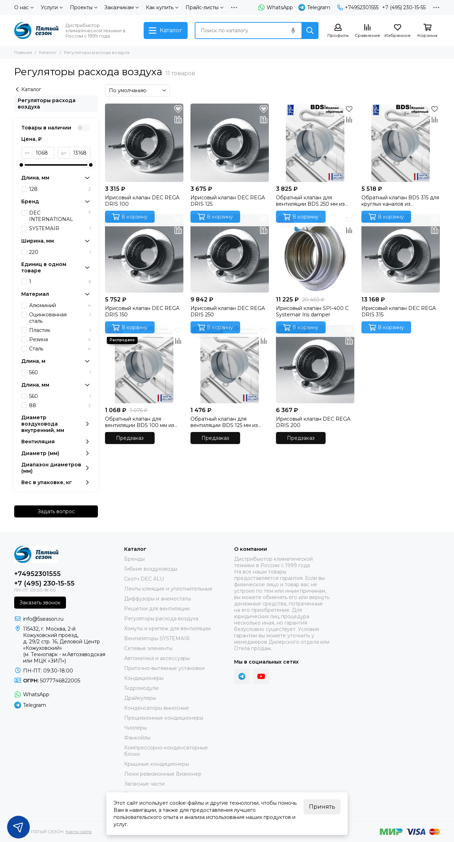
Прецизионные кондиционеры (163, 718)
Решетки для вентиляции (157, 608)
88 (60, 405)
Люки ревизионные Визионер (162, 774)
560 (60, 372)
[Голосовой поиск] (293, 30)
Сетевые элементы (148, 648)
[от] (43, 153)
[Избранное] (397, 31)
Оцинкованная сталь (60, 317)
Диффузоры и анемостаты (157, 599)
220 (60, 252)
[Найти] (310, 30)
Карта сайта (79, 831)
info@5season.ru (43, 619)
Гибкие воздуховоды (150, 569)
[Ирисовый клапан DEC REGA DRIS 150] (144, 253)
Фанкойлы (137, 738)
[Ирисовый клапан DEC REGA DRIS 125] (229, 143)
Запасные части (144, 784)
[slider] (21, 164)
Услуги (52, 7)
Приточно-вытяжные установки (164, 668)
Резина (60, 339)
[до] (80, 153)
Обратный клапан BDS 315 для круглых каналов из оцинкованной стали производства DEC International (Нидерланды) (400, 200)
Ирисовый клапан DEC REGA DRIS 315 (398, 311)
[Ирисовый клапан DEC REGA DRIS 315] (400, 253)
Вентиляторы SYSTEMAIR (157, 638)
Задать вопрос (56, 511)
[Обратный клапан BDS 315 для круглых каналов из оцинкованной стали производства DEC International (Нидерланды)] (400, 143)
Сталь (60, 348)
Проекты (84, 7)
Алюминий (60, 305)
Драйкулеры (140, 698)
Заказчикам (121, 7)
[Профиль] (338, 31)
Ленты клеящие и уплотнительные (168, 589)
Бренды (134, 559)
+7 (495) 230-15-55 (404, 7)
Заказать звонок (40, 602)
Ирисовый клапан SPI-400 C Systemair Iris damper (312, 311)
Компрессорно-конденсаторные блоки (166, 750)
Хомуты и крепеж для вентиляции (167, 628)
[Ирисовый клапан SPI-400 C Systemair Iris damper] (315, 253)
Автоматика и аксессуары (157, 658)
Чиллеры (135, 728)
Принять (322, 806)
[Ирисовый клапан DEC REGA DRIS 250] (229, 253)
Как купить (162, 7)
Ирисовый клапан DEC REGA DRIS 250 (227, 311)
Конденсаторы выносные (156, 708)
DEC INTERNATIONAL (60, 216)
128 (60, 189)
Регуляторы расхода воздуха (47, 103)
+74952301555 (357, 7)
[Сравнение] (367, 31)
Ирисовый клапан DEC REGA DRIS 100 (142, 200)
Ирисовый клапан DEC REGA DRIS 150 (142, 311)
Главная (23, 52)
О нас (24, 7)
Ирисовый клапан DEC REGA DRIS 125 (227, 200)
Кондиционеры (144, 678)
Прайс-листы (204, 7)
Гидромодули (141, 688)
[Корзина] (427, 31)
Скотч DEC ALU (144, 579)
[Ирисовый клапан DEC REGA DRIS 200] (315, 364)
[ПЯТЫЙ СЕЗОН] (36, 30)
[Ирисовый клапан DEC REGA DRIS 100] (144, 143)
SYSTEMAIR (60, 228)
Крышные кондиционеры (156, 764)
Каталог (48, 52)
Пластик (60, 330)
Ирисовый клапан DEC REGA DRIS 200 (313, 422)
